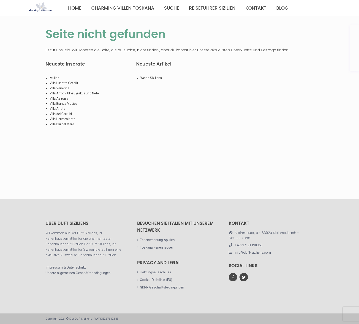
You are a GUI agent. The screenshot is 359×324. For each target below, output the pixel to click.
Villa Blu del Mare (62, 124)
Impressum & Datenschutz (66, 267)
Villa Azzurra (59, 98)
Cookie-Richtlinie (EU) (156, 280)
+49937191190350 (248, 245)
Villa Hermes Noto (62, 119)
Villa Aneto (57, 108)
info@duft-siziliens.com (253, 252)
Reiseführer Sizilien (212, 8)
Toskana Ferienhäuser (156, 247)
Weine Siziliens (151, 78)
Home (75, 8)
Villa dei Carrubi (61, 114)
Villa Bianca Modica (63, 103)
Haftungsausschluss (155, 272)
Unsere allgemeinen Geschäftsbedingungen (78, 273)
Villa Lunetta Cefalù (64, 83)
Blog (282, 8)
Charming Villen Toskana (122, 8)
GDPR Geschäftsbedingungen (162, 287)
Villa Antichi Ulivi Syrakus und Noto (75, 93)
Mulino (54, 78)
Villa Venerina (59, 88)
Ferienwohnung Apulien (157, 240)
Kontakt (256, 8)
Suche (171, 8)
